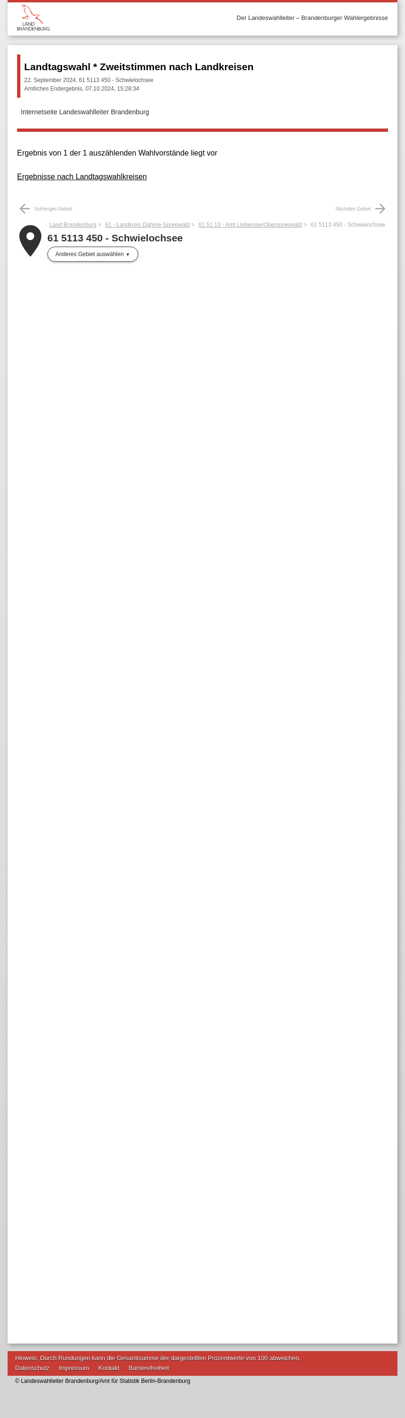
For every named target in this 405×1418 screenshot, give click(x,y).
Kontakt (109, 1368)
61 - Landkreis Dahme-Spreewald (147, 224)
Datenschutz (32, 1368)
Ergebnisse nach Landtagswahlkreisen (82, 177)
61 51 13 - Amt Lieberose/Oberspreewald (250, 224)
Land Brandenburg (72, 224)
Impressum (74, 1368)
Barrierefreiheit (149, 1368)
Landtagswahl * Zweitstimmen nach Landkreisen (138, 66)
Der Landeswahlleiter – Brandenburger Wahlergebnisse (312, 17)
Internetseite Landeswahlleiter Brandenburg (85, 112)
